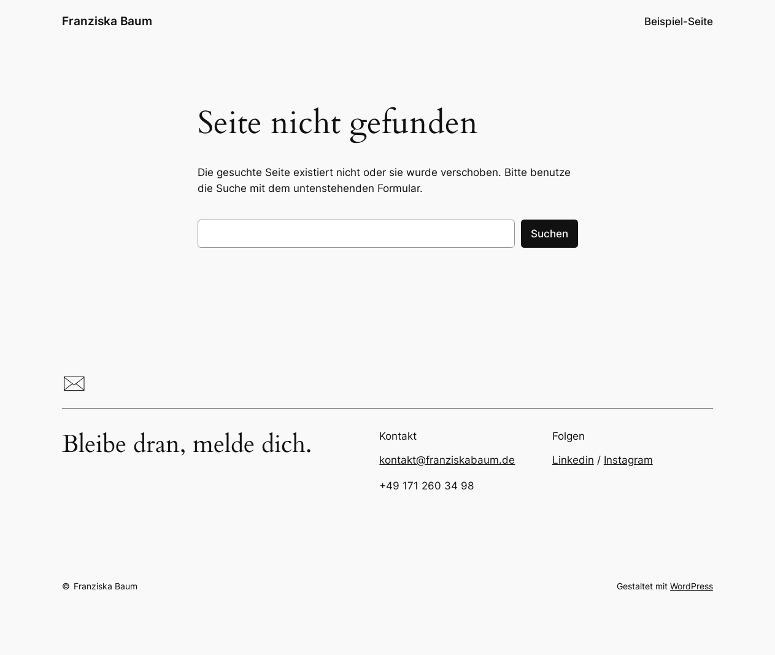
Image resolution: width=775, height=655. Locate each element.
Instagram (628, 460)
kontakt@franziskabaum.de (447, 460)
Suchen (549, 234)
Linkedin (573, 460)
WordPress (691, 586)
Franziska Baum (107, 20)
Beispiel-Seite (678, 21)
